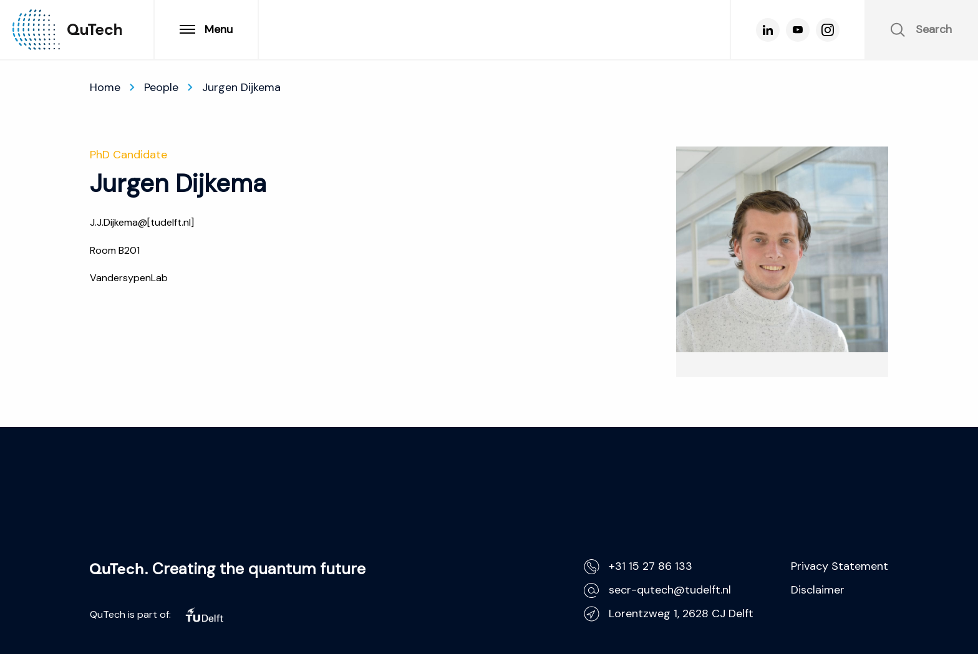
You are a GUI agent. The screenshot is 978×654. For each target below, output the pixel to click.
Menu (206, 29)
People (161, 87)
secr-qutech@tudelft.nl (657, 590)
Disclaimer (818, 589)
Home (105, 87)
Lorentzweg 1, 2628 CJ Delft (668, 614)
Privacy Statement (839, 566)
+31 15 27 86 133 (638, 566)
